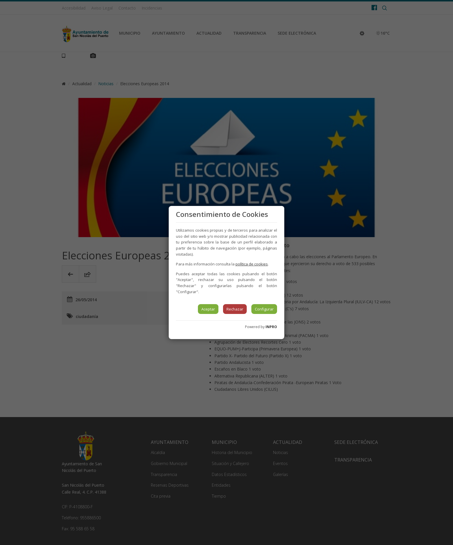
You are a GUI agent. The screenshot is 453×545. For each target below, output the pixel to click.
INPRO (271, 326)
